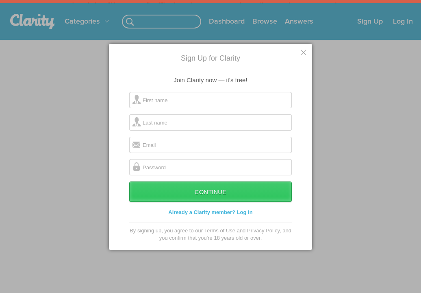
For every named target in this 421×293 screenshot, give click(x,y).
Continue (210, 198)
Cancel (304, 58)
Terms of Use (219, 237)
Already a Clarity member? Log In (210, 219)
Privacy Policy (263, 237)
